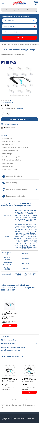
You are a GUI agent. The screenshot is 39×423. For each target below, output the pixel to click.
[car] (19, 32)
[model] (19, 26)
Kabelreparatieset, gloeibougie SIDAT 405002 (9, 379)
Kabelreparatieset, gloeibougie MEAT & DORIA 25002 (9, 313)
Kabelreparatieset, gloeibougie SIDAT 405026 (29, 379)
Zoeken (19, 38)
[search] (19, 10)
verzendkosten (19, 108)
